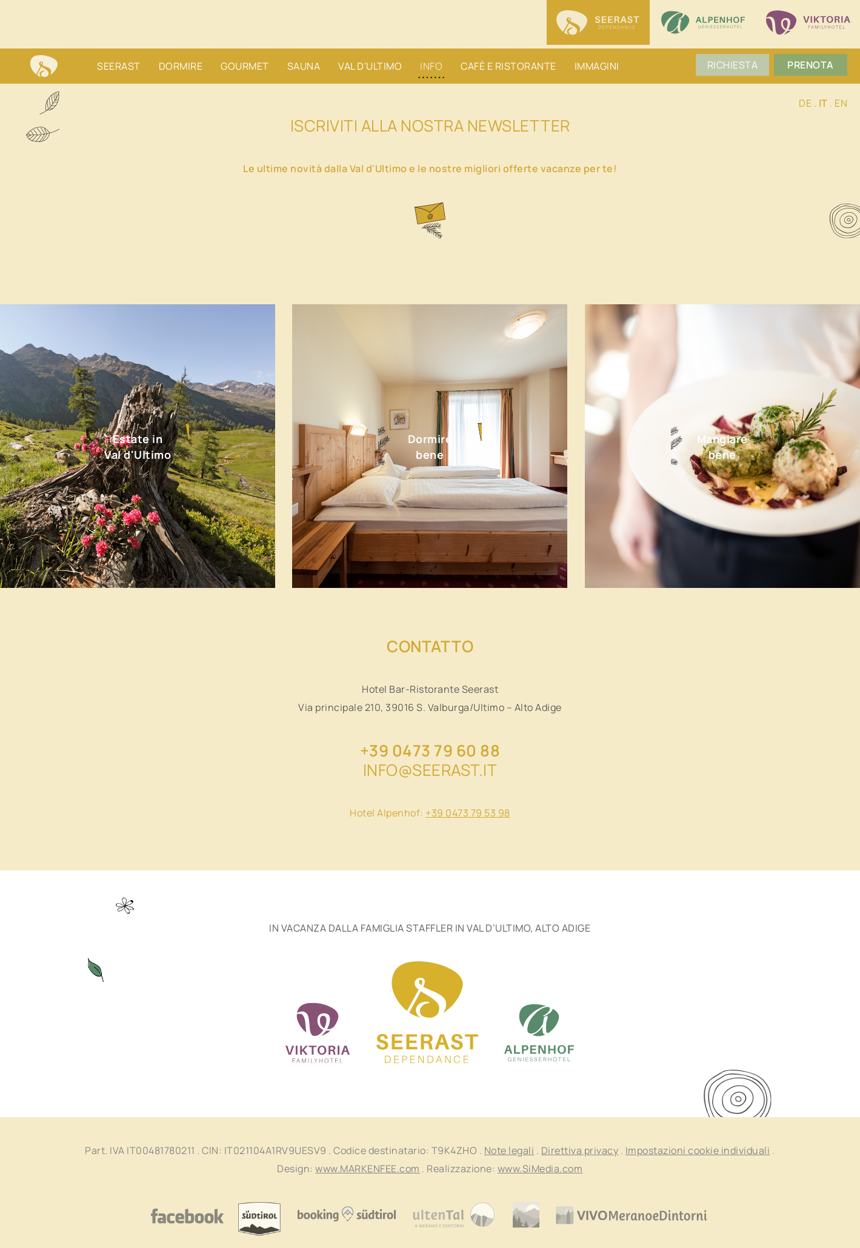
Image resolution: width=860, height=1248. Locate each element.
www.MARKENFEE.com (367, 1168)
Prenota (813, 66)
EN (841, 103)
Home (44, 67)
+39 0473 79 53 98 (467, 812)
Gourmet (245, 66)
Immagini (597, 66)
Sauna (304, 66)
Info (431, 66)
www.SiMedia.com (540, 1168)
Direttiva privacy (580, 1150)
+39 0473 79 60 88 (430, 750)
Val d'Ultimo (370, 66)
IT (823, 103)
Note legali (509, 1150)
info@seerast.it (430, 770)
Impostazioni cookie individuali (697, 1150)
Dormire (181, 66)
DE (805, 103)
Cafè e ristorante (508, 66)
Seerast (119, 66)
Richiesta (735, 66)
